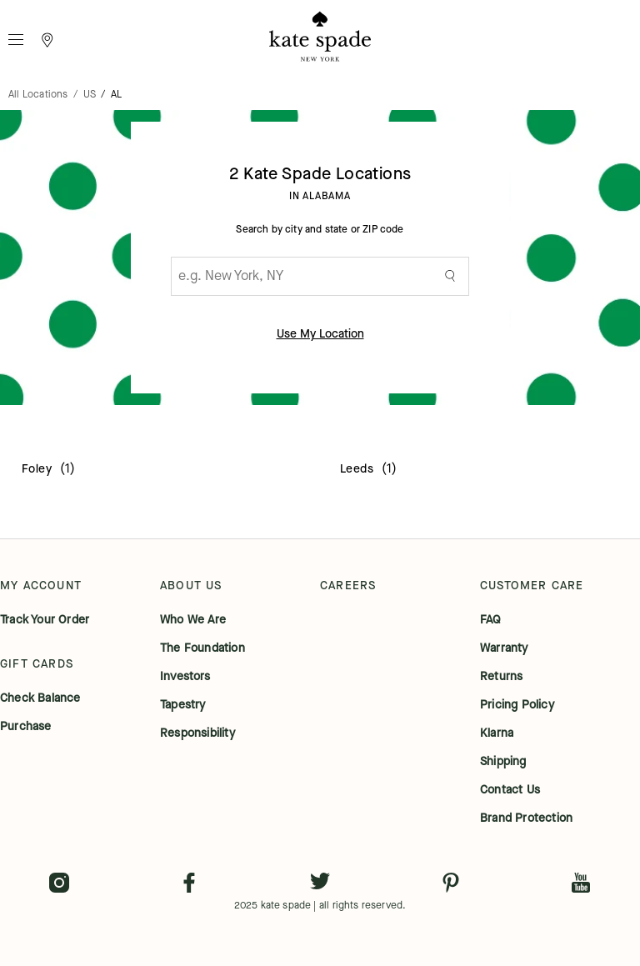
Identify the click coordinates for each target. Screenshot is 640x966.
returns (501, 676)
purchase (26, 726)
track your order (44, 620)
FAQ (491, 620)
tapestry (183, 705)
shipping (503, 761)
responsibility (197, 733)
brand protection (526, 818)
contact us (510, 790)
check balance (40, 698)
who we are (193, 620)
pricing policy (517, 705)
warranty (504, 648)
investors (185, 676)
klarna (496, 733)
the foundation (202, 648)
